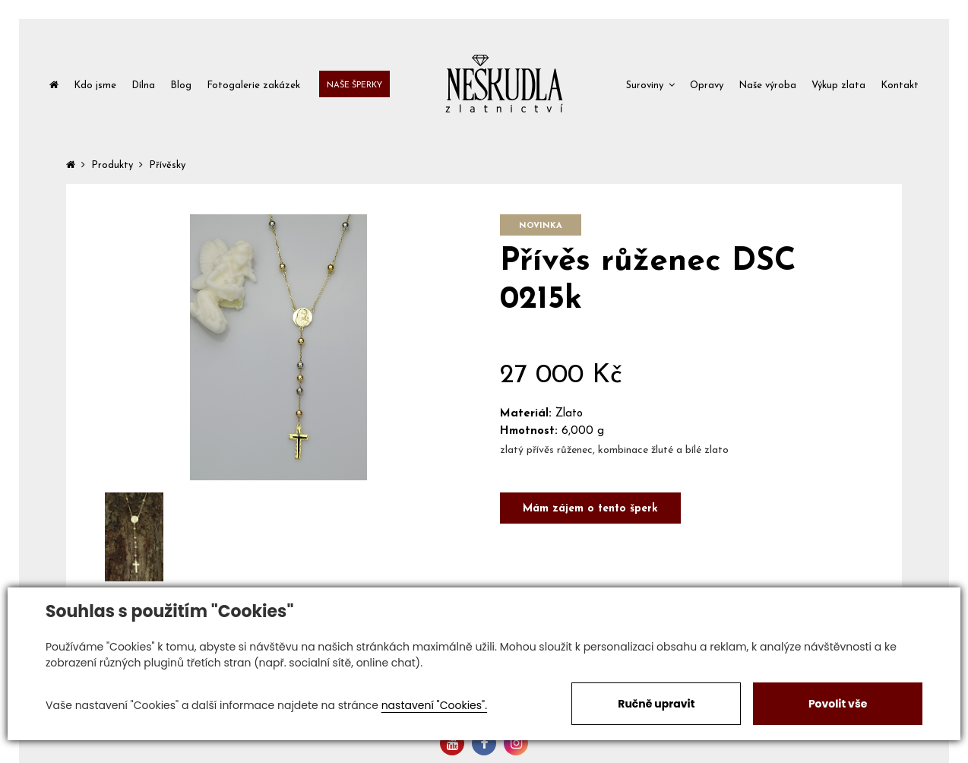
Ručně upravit (656, 703)
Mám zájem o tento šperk (590, 508)
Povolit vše (837, 703)
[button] (650, 84)
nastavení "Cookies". (434, 705)
